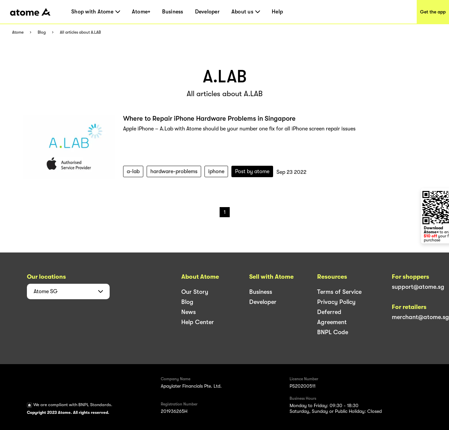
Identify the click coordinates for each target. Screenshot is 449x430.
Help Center (197, 322)
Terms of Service (339, 291)
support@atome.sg (418, 286)
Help (277, 12)
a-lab (133, 171)
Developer (207, 12)
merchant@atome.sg (420, 317)
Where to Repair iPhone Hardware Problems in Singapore (209, 118)
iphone (216, 171)
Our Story (194, 291)
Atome (18, 32)
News (188, 312)
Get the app (433, 11)
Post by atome (252, 171)
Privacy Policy (336, 302)
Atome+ (141, 12)
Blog (42, 32)
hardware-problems (173, 171)
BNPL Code (332, 332)
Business (172, 12)
